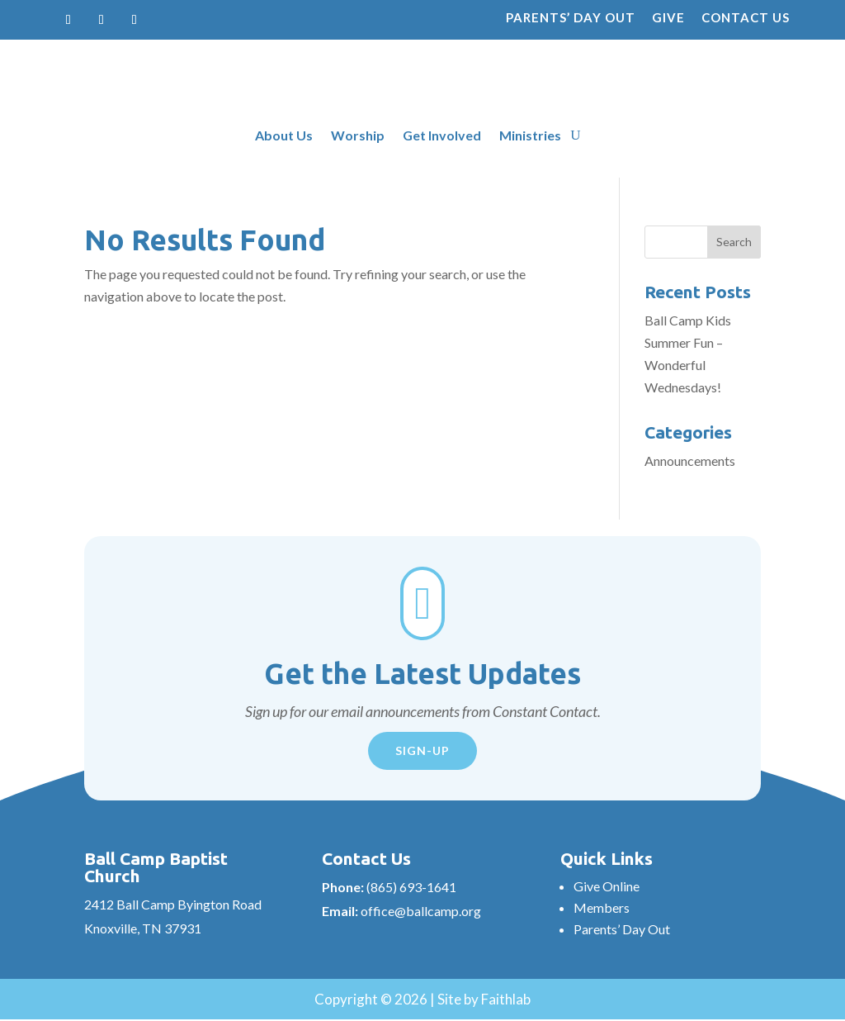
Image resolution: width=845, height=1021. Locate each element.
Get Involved (442, 136)
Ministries (530, 136)
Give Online (607, 886)
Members (602, 907)
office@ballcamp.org (421, 911)
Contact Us (745, 17)
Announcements (689, 460)
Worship (358, 136)
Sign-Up (422, 750)
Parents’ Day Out (570, 17)
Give (668, 17)
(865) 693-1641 (411, 887)
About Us (284, 136)
